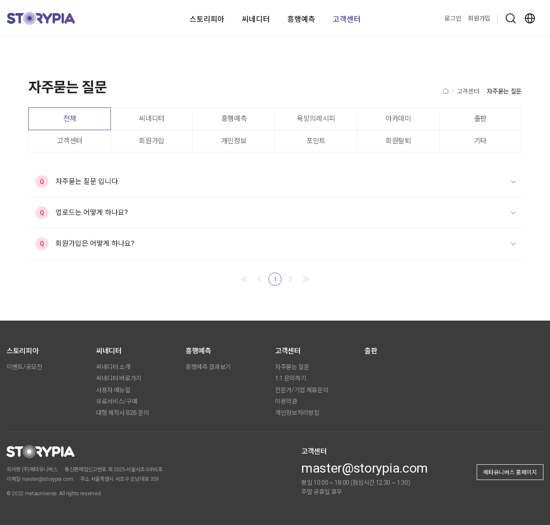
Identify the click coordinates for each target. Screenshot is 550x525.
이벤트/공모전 (24, 366)
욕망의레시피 (316, 118)
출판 (480, 118)
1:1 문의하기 (290, 378)
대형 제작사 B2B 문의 (122, 412)
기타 (480, 141)
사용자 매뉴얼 (113, 390)
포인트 (316, 141)
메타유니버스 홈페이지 (510, 472)
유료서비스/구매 (116, 401)
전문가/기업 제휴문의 (301, 390)
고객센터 (347, 19)
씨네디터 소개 (113, 366)
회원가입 (479, 18)
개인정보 (234, 141)
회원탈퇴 (398, 141)
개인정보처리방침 (297, 412)
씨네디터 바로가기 (118, 378)
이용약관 (286, 401)
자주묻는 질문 (292, 366)
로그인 (452, 18)
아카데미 (398, 118)
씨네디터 (256, 19)
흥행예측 (301, 19)
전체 (69, 118)
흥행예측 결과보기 (208, 366)
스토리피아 (206, 19)
